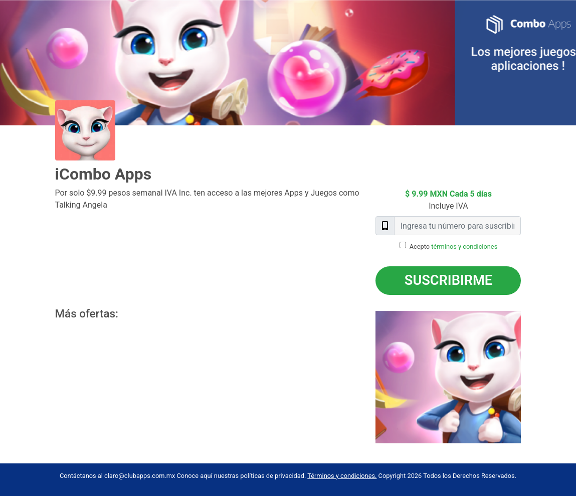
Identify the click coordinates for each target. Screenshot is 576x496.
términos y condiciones (464, 246)
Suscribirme (448, 280)
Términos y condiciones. (341, 475)
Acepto (454, 246)
